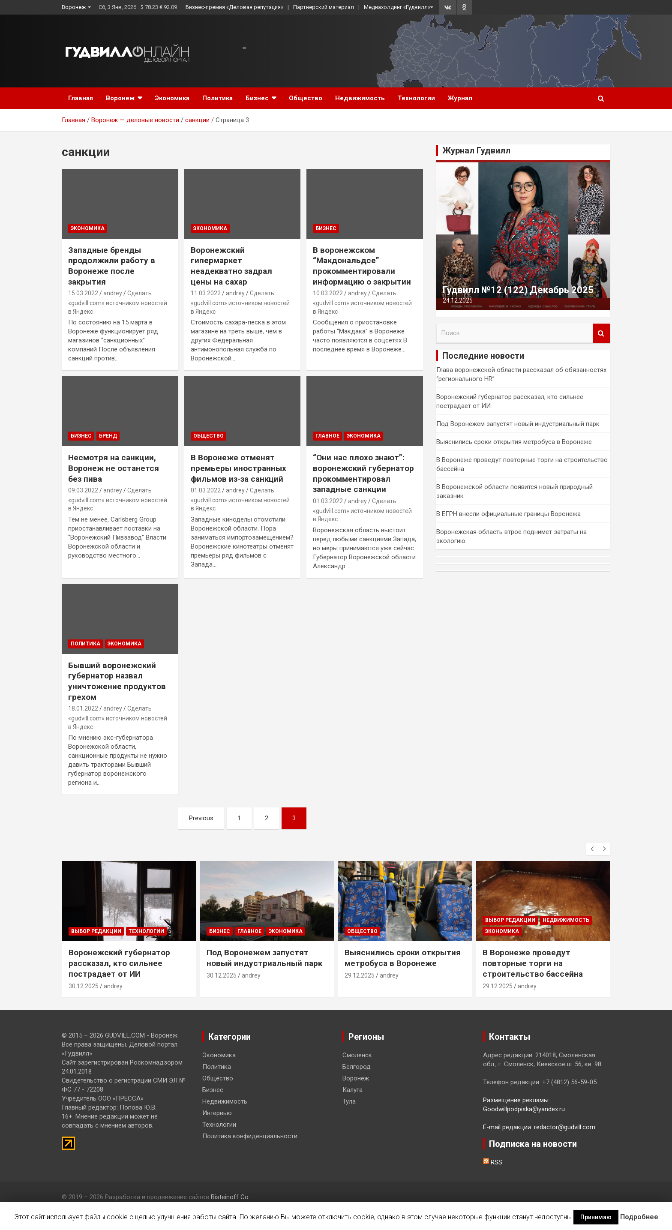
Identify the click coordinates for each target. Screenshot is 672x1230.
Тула (349, 1101)
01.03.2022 (206, 490)
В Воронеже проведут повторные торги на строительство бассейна (533, 963)
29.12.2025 (360, 975)
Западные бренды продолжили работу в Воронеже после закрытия (111, 266)
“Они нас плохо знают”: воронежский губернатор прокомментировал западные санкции (363, 473)
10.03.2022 (328, 293)
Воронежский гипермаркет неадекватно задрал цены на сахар (231, 266)
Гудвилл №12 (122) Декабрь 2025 (518, 290)
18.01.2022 (83, 708)
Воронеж (74, 7)
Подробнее (639, 1217)
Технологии (416, 98)
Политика (217, 98)
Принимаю (596, 1217)
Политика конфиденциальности (249, 1136)
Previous (201, 818)
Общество (305, 98)
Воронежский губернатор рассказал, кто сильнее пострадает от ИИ (119, 963)
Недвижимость (360, 98)
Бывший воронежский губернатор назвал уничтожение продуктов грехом (117, 681)
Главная (80, 98)
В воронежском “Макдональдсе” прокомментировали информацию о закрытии (362, 266)
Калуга (352, 1090)
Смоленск (357, 1055)
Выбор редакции (96, 931)
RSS (492, 1162)
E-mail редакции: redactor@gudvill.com (539, 1127)
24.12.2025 (458, 300)
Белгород (356, 1067)
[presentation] (592, 849)
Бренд (108, 436)
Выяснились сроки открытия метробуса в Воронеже (514, 442)
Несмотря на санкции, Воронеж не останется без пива (113, 468)
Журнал (460, 98)
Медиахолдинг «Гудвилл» (397, 7)
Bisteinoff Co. (230, 1197)
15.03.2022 (83, 293)
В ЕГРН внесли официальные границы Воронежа (508, 514)
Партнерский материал (323, 7)
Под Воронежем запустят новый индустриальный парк (518, 424)
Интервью (217, 1113)
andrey (112, 293)
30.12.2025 (84, 986)
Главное (327, 436)
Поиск (601, 333)
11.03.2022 (206, 293)
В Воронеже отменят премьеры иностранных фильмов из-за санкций (238, 468)
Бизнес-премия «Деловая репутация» (234, 7)
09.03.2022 (83, 490)
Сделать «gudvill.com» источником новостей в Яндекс (117, 302)
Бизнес (257, 98)
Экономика (172, 98)
